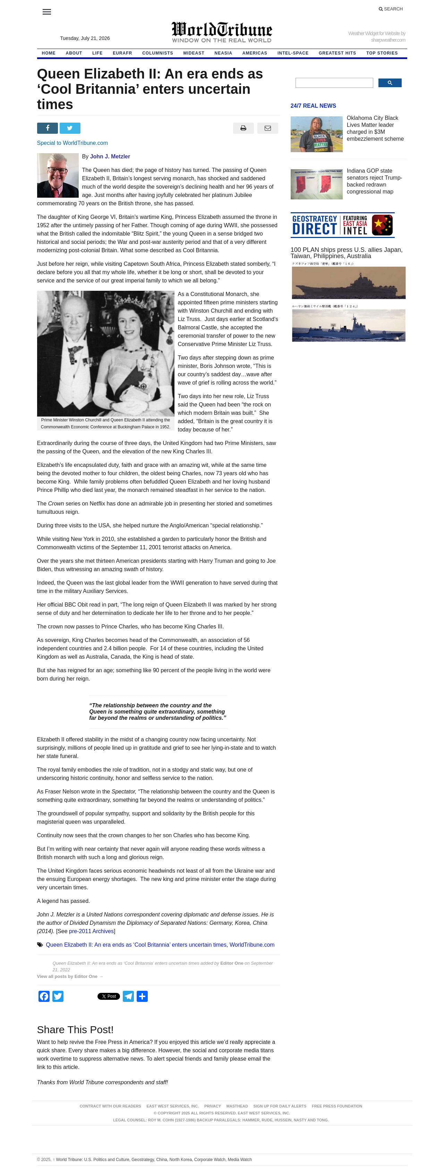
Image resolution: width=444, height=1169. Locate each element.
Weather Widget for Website (374, 33)
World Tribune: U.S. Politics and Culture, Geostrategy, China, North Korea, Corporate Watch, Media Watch (152, 1159)
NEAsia (223, 53)
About (74, 53)
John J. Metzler (110, 156)
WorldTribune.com (252, 945)
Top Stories (382, 53)
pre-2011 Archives (91, 931)
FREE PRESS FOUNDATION (337, 1106)
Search (391, 8)
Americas (254, 53)
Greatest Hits (337, 53)
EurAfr (122, 53)
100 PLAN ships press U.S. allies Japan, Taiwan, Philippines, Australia (347, 253)
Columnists (157, 53)
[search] (334, 83)
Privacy (212, 1106)
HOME (49, 53)
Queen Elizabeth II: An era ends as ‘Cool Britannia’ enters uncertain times (136, 945)
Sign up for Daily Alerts (280, 1106)
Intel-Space (293, 53)
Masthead (237, 1106)
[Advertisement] (349, 414)
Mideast (194, 53)
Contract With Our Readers (110, 1106)
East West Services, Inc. (173, 1106)
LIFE (97, 53)
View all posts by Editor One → (70, 976)
